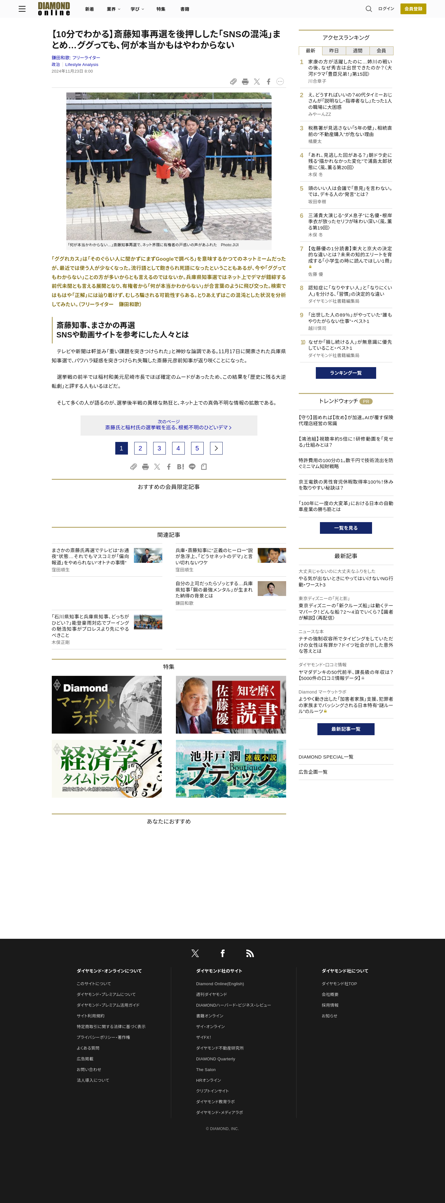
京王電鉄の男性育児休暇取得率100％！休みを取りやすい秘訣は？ (346, 485)
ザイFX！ (204, 1037)
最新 (311, 50)
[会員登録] (381, 11)
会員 (381, 50)
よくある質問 (88, 1048)
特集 (194, 11)
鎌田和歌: (76, 57)
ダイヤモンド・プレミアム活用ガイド (108, 1005)
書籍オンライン (209, 1016)
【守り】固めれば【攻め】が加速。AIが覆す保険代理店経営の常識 (346, 420)
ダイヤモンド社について (345, 971)
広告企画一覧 (313, 772)
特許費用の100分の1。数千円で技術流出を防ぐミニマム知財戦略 (346, 463)
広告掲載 (85, 1059)
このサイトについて (94, 983)
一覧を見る (346, 528)
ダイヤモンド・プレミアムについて (106, 994)
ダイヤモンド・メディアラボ (219, 1112)
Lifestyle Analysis (82, 64)
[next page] (216, 448)
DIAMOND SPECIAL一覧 (326, 756)
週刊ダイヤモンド (211, 994)
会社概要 (330, 994)
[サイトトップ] (81, 11)
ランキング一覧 (346, 373)
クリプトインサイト (212, 1091)
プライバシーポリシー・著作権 (103, 1037)
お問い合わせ (89, 1069)
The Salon (206, 1069)
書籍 (218, 11)
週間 (358, 50)
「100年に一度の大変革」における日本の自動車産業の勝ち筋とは (346, 506)
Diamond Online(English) (220, 983)
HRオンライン (208, 1080)
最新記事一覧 (346, 729)
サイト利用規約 (91, 1016)
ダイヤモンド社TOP (339, 983)
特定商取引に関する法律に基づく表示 (111, 1026)
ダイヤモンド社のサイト (219, 971)
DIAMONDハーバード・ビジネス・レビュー (233, 1005)
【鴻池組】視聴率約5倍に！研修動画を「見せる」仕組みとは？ (346, 442)
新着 (123, 11)
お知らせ (330, 1016)
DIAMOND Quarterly (215, 1059)
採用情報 (330, 1005)
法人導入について (93, 1080)
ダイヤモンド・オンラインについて (109, 971)
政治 (56, 64)
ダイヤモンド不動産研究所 (220, 1048)
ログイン (353, 11)
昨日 (334, 50)
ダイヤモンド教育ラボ (215, 1101)
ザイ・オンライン (210, 1026)
